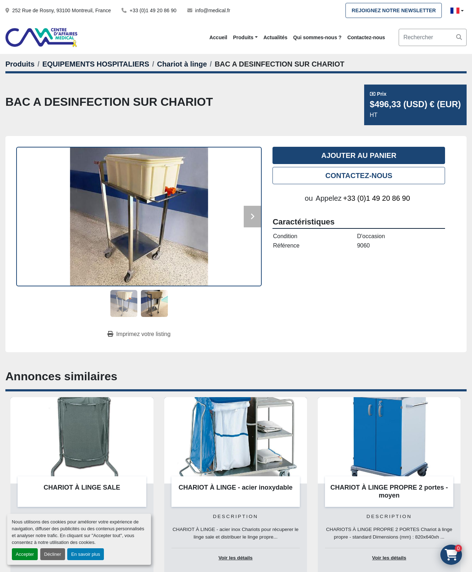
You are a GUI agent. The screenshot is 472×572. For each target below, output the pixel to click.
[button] (245, 37)
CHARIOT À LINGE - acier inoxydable (236, 487)
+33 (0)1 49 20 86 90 (152, 10)
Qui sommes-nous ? (317, 37)
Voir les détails (236, 557)
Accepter (25, 554)
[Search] (433, 37)
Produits (243, 37)
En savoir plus (85, 554)
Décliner (52, 554)
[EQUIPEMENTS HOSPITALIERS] (95, 64)
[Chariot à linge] (182, 64)
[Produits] (20, 64)
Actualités (276, 37)
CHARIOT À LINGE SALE (81, 487)
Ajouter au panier (359, 155)
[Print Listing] (139, 334)
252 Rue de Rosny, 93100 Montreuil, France (61, 10)
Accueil (218, 37)
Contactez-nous (366, 37)
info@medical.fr (212, 10)
